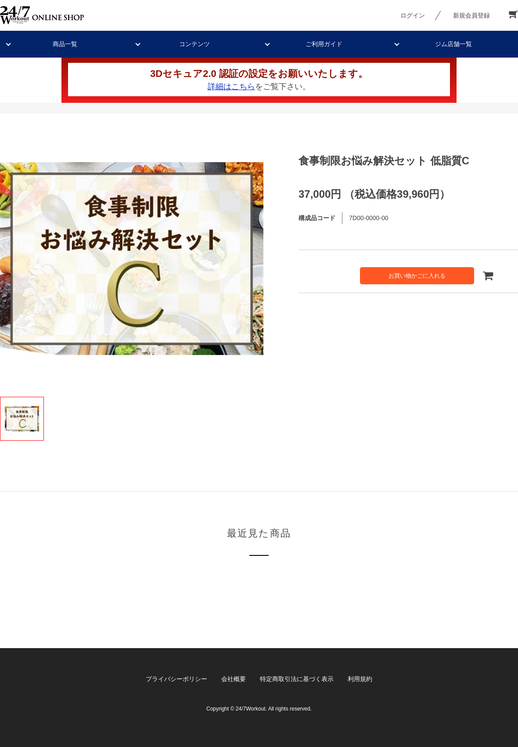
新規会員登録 (471, 15)
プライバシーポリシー (176, 678)
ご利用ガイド (324, 43)
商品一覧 (65, 43)
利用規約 (360, 678)
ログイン (412, 15)
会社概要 (233, 678)
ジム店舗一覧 (453, 43)
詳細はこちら (231, 86)
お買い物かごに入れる (417, 275)
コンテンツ (194, 43)
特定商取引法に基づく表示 (297, 678)
